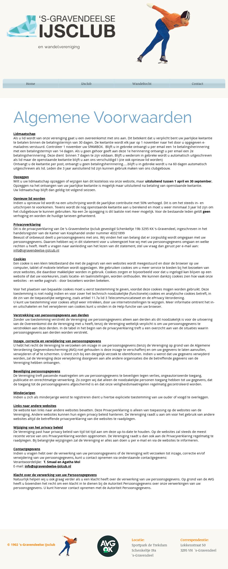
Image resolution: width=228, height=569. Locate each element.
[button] (86, 83)
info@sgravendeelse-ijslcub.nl (36, 250)
